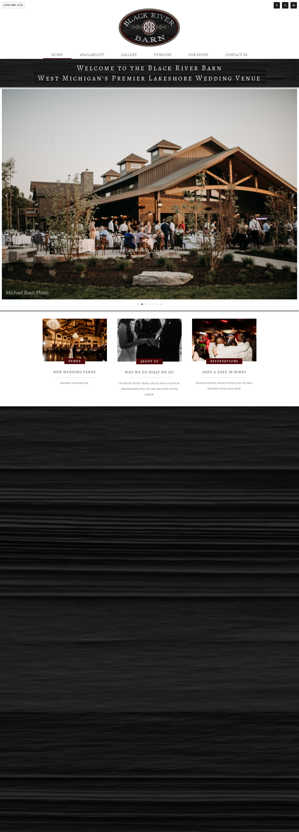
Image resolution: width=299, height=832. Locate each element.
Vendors (162, 54)
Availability (92, 54)
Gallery (129, 54)
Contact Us (236, 54)
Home (57, 54)
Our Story (198, 54)
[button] (6, 195)
